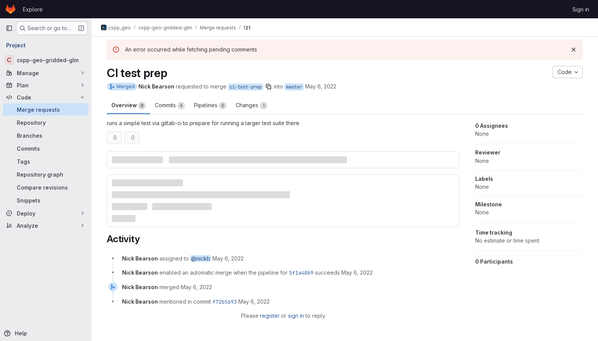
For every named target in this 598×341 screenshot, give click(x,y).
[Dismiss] (573, 49)
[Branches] (45, 135)
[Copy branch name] (268, 86)
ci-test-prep (246, 87)
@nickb (200, 258)
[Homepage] (10, 9)
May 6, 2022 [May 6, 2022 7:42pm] (320, 86)
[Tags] (45, 161)
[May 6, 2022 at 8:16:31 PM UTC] (196, 287)
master (294, 87)
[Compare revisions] (45, 187)
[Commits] (45, 148)
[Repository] (45, 122)
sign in (296, 315)
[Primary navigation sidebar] (9, 28)
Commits (170, 105)
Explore (33, 9)
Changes (251, 105)
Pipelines (210, 105)
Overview (128, 105)
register (270, 315)
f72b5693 (224, 301)
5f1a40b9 (301, 272)
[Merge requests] (45, 109)
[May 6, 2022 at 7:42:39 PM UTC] (357, 272)
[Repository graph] (45, 174)
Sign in (580, 9)
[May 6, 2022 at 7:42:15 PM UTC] (228, 258)
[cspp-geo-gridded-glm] (45, 60)
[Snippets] (45, 200)
